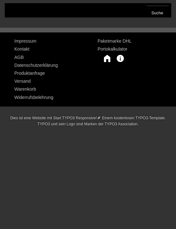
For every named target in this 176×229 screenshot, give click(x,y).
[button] (104, 58)
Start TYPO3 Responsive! (75, 118)
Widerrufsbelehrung (33, 97)
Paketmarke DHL (115, 41)
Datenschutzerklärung (36, 65)
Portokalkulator (112, 49)
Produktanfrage (29, 73)
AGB (19, 57)
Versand (22, 81)
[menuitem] (46, 41)
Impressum (25, 41)
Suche (157, 12)
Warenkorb (25, 89)
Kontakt (21, 49)
